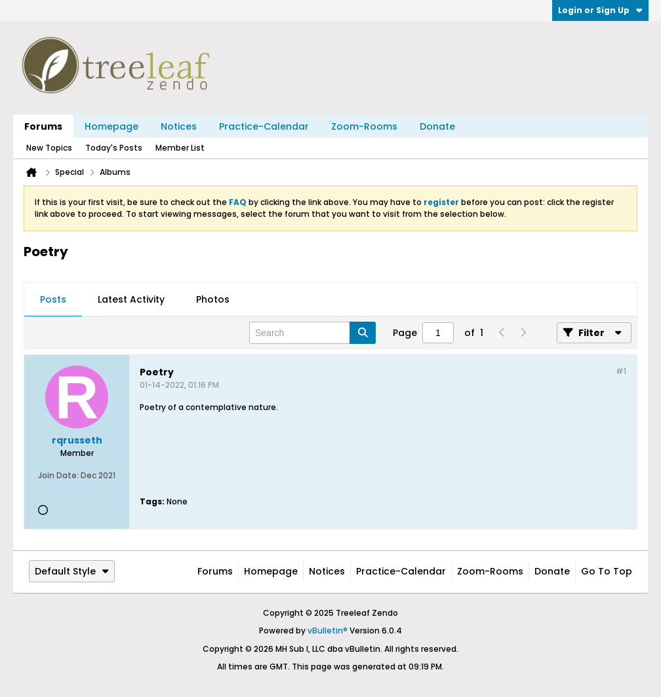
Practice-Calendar (264, 126)
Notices (179, 126)
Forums (43, 126)
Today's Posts (113, 147)
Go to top (606, 571)
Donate (437, 126)
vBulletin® (328, 630)
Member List (180, 147)
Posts (53, 299)
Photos (213, 299)
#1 (621, 371)
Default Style (72, 571)
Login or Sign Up (600, 10)
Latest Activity (131, 299)
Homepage (111, 126)
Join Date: (58, 475)
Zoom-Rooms (364, 126)
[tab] (53, 300)
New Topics (49, 147)
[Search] (312, 333)
